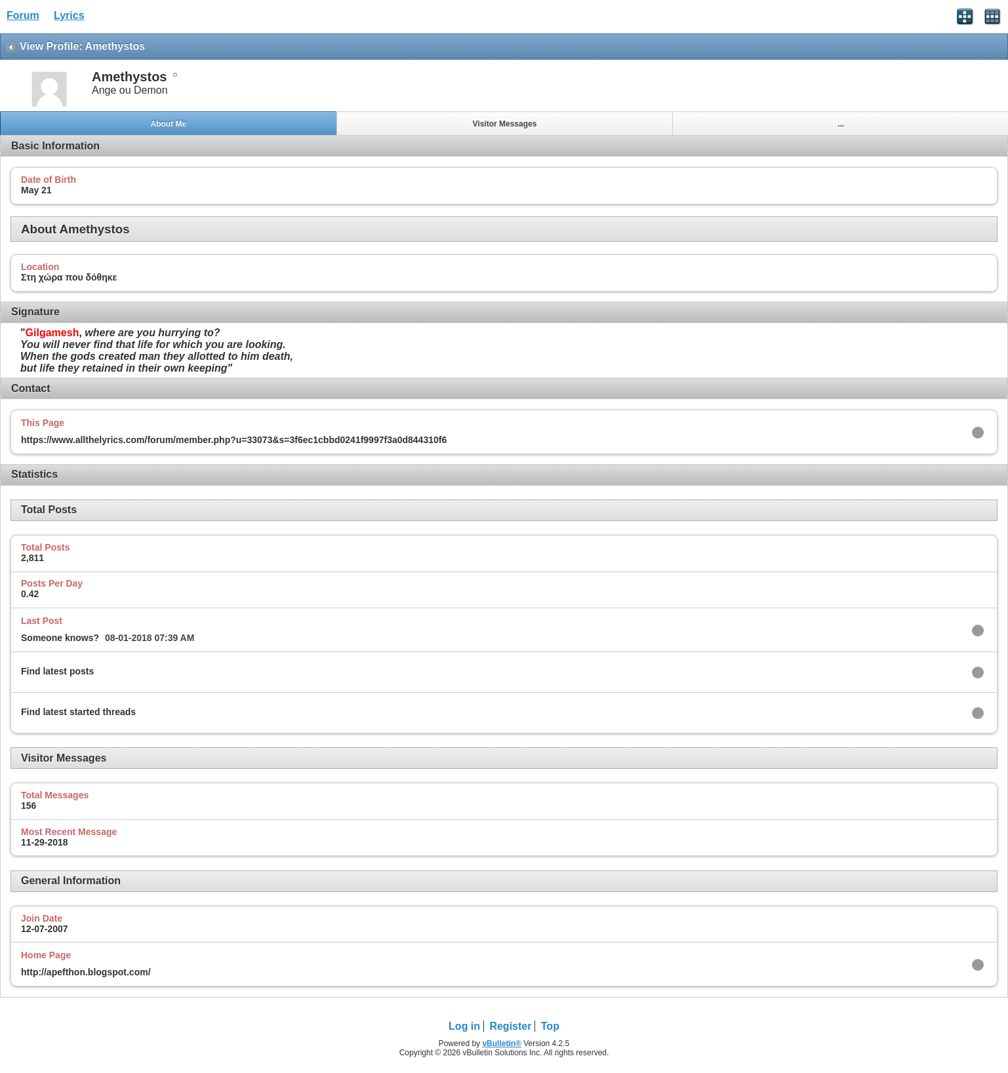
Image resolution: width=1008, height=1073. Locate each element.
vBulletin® (501, 1043)
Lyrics (69, 15)
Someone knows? (60, 638)
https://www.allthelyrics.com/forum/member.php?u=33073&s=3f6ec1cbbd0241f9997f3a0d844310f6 (234, 440)
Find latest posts (57, 671)
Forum (23, 15)
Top (550, 1026)
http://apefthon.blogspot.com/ (86, 972)
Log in (464, 1026)
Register (510, 1026)
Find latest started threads (78, 712)
